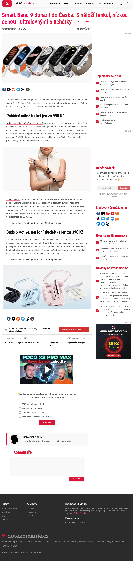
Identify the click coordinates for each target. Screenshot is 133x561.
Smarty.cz (6, 512)
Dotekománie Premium (12, 542)
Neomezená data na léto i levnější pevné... (114, 98)
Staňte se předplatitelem (74, 330)
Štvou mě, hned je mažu (33, 413)
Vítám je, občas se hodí (33, 404)
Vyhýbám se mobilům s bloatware (38, 417)
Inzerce (28, 542)
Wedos (5, 519)
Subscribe (124, 188)
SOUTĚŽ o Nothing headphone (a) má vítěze (114, 257)
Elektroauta (109, 3)
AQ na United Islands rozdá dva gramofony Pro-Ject (113, 242)
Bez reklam (55, 3)
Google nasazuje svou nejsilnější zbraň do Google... (113, 83)
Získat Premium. (80, 513)
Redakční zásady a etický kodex (110, 542)
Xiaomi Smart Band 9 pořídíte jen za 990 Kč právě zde (36, 223)
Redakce (38, 542)
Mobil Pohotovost (9, 509)
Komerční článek (9, 29)
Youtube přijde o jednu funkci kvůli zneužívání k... (114, 106)
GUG (3, 516)
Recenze (68, 3)
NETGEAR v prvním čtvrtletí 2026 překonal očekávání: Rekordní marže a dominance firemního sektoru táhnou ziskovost (115, 310)
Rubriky (78, 3)
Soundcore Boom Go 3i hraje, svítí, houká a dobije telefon (114, 250)
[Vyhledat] (127, 3)
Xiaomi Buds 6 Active (73, 239)
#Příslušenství (84, 29)
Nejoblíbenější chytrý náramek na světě (25, 123)
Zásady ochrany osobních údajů (78, 542)
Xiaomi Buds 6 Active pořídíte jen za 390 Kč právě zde (36, 260)
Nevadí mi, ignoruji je (32, 409)
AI (100, 3)
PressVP (30, 516)
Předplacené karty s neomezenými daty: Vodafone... (114, 121)
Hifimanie (31, 509)
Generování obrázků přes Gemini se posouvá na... (115, 90)
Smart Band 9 (13, 199)
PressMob (31, 512)
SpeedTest (90, 3)
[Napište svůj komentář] (47, 467)
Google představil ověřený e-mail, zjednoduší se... (114, 113)
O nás (48, 542)
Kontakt (57, 542)
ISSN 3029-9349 (9, 546)
